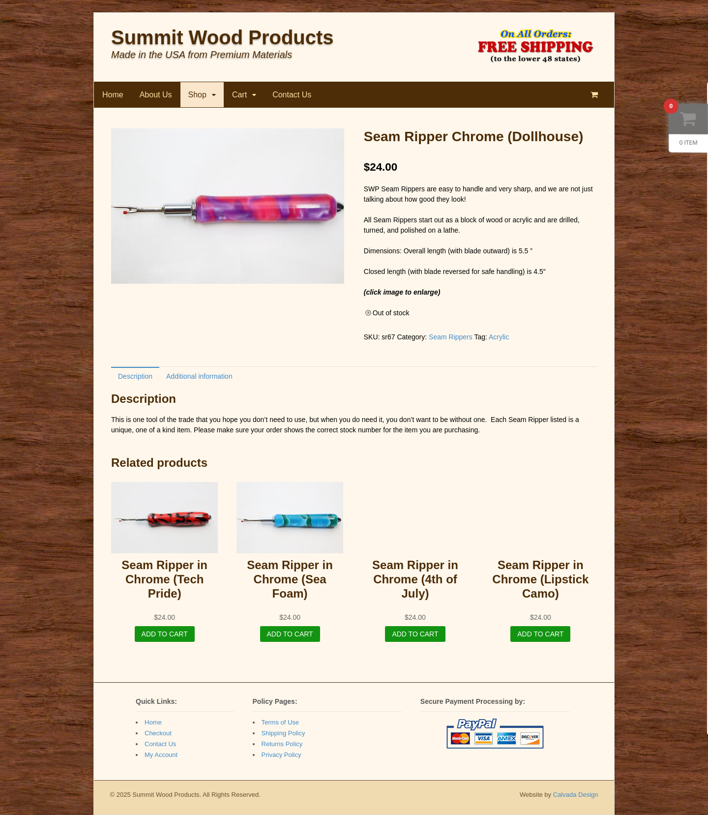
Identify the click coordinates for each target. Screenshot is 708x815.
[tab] (135, 376)
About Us (156, 95)
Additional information (199, 376)
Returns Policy (282, 744)
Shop (197, 95)
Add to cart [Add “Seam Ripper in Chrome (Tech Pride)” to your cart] (165, 634)
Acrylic (499, 337)
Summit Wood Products (222, 37)
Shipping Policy (283, 733)
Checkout (158, 733)
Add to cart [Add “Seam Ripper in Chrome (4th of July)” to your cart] (415, 634)
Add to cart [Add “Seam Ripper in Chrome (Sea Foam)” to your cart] (290, 634)
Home (112, 95)
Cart (239, 95)
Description (135, 376)
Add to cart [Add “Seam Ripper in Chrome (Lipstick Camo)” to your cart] (540, 634)
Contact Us (291, 95)
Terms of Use (280, 722)
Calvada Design (575, 794)
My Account (161, 754)
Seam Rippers (450, 337)
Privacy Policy (281, 754)
